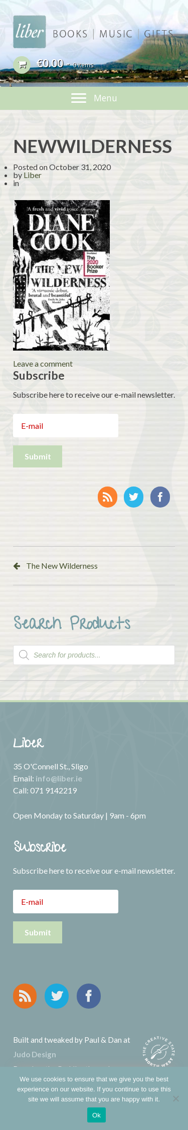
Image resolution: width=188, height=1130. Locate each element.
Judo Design (34, 1054)
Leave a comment (43, 363)
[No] (175, 1098)
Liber (33, 175)
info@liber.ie (59, 778)
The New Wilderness (62, 565)
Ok (96, 1115)
